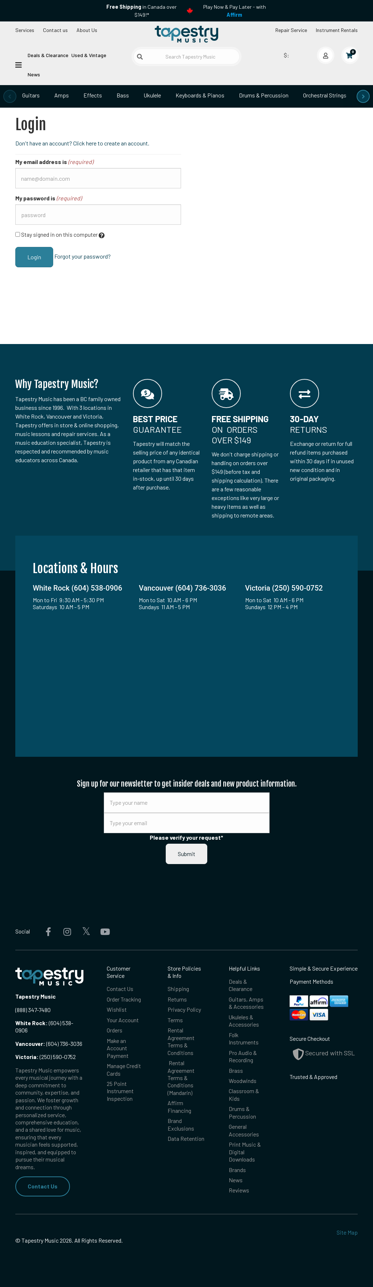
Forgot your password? (82, 256)
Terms (175, 1019)
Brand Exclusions (181, 1124)
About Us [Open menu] (86, 30)
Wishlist (117, 1009)
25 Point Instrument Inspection (120, 1091)
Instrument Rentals (337, 30)
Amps (61, 95)
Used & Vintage (88, 55)
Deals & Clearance (48, 55)
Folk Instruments (244, 1038)
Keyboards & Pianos (200, 95)
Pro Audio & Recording (243, 1056)
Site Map (347, 1232)
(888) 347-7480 (33, 1009)
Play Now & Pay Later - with (234, 11)
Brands (237, 1169)
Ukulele (152, 95)
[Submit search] (140, 56)
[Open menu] (18, 64)
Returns (177, 999)
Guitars (31, 95)
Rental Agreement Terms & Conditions (181, 1041)
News (34, 74)
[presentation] (9, 96)
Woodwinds (242, 1080)
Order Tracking (124, 999)
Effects (92, 95)
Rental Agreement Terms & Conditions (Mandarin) (181, 1077)
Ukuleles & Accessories (244, 1021)
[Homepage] (186, 34)
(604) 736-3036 (48, 1043)
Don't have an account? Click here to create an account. (82, 143)
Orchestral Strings (324, 95)
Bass (123, 95)
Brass (236, 1070)
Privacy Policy (184, 1009)
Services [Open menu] (24, 30)
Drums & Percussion (263, 95)
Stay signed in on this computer (60, 235)
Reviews (239, 1190)
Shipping (178, 988)
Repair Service (291, 30)
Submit (186, 853)
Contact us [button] (55, 30)
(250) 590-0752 (45, 1056)
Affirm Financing (179, 1106)
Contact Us (43, 1186)
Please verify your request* (186, 837)
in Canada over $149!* (141, 11)
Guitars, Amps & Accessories (246, 1003)
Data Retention (186, 1138)
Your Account (123, 1019)
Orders (114, 1030)
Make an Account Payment (118, 1048)
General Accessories (244, 1130)
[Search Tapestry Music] (186, 56)
